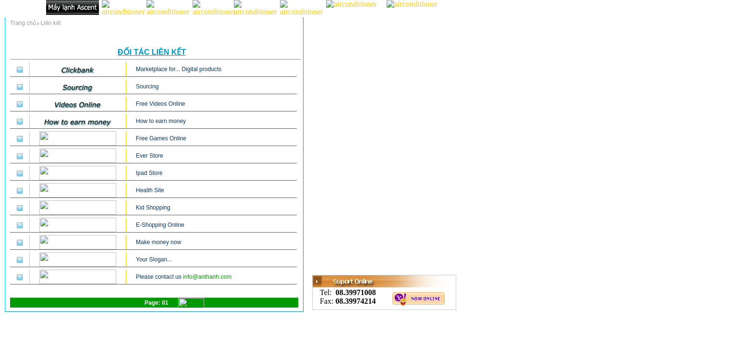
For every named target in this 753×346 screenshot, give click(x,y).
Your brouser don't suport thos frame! (152, 165)
